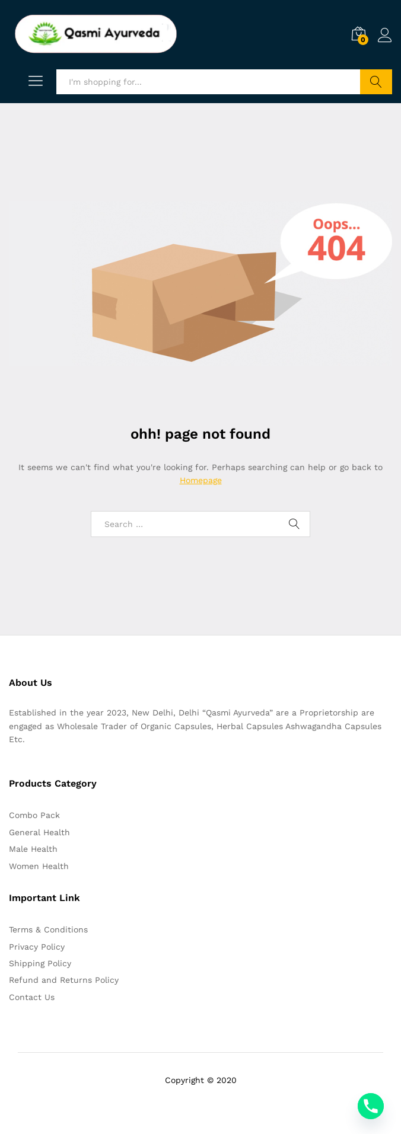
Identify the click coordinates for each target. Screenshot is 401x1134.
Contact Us (32, 997)
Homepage (201, 480)
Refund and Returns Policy (64, 980)
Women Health (39, 866)
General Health (39, 832)
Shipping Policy (40, 963)
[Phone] (371, 1106)
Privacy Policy (37, 946)
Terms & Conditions (48, 929)
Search (376, 81)
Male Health (33, 849)
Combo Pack (34, 815)
